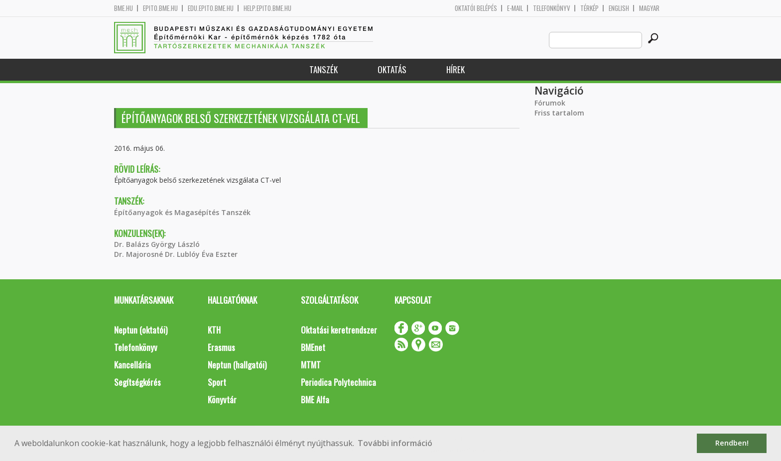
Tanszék (323, 69)
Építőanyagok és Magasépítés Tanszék (182, 212)
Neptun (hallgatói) (237, 364)
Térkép (589, 8)
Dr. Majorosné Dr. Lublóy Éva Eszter (176, 254)
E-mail (515, 8)
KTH (214, 330)
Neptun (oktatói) (140, 330)
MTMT (311, 364)
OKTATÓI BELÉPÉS (476, 8)
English (619, 8)
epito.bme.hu (160, 8)
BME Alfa (315, 399)
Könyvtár (222, 399)
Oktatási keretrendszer (339, 330)
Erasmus (221, 347)
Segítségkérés (137, 382)
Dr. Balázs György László (157, 244)
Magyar (649, 8)
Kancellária (132, 364)
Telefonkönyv (551, 8)
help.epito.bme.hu (267, 8)
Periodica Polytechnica (338, 382)
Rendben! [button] (732, 443)
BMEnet (313, 347)
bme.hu (123, 8)
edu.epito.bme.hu (211, 8)
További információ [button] (395, 443)
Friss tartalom (559, 112)
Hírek (455, 69)
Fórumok (549, 103)
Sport (217, 382)
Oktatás (392, 69)
